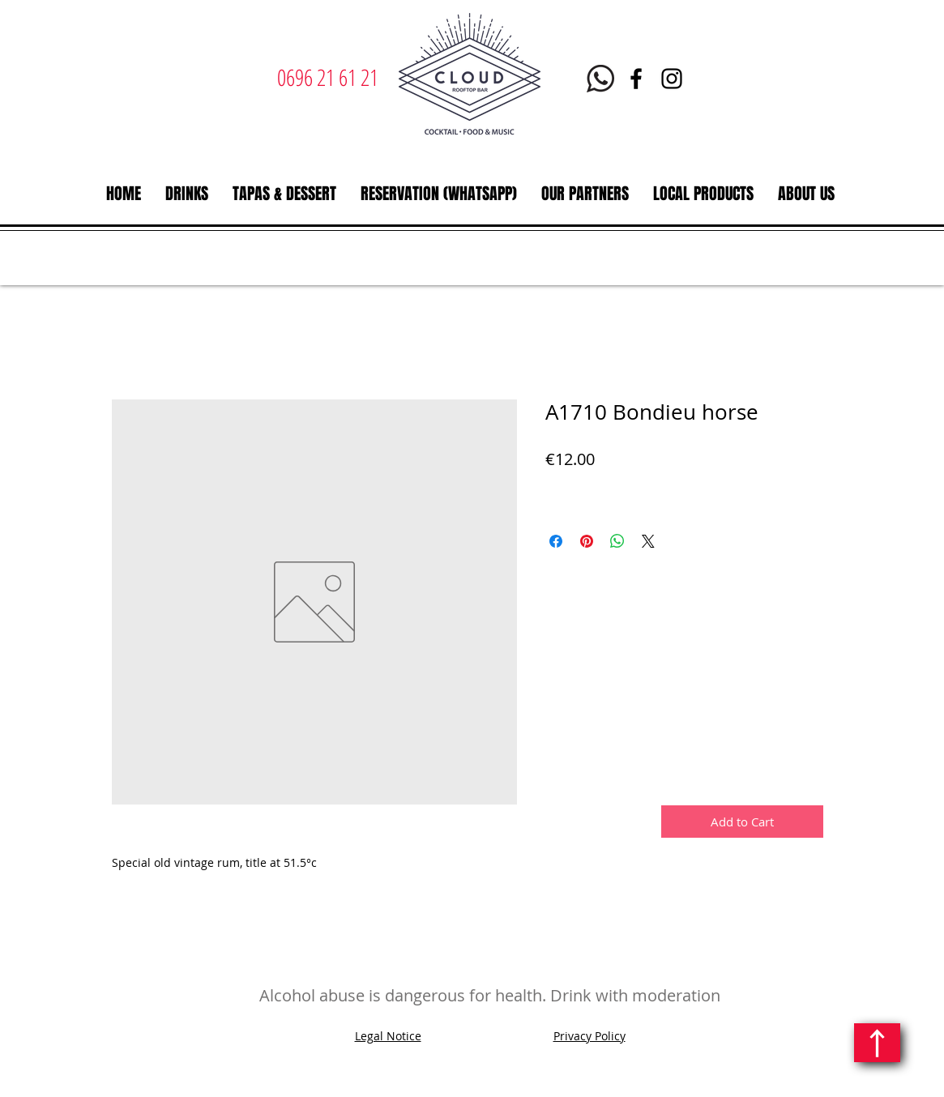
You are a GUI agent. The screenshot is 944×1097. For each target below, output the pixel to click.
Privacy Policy (589, 1036)
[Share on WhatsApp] (617, 541)
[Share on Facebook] (556, 541)
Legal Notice (388, 1036)
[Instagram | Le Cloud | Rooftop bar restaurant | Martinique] (672, 78)
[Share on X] (648, 541)
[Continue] (877, 1042)
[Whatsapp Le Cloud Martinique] (600, 78)
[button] (186, 193)
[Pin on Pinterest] (586, 541)
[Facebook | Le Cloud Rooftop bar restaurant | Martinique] (636, 78)
